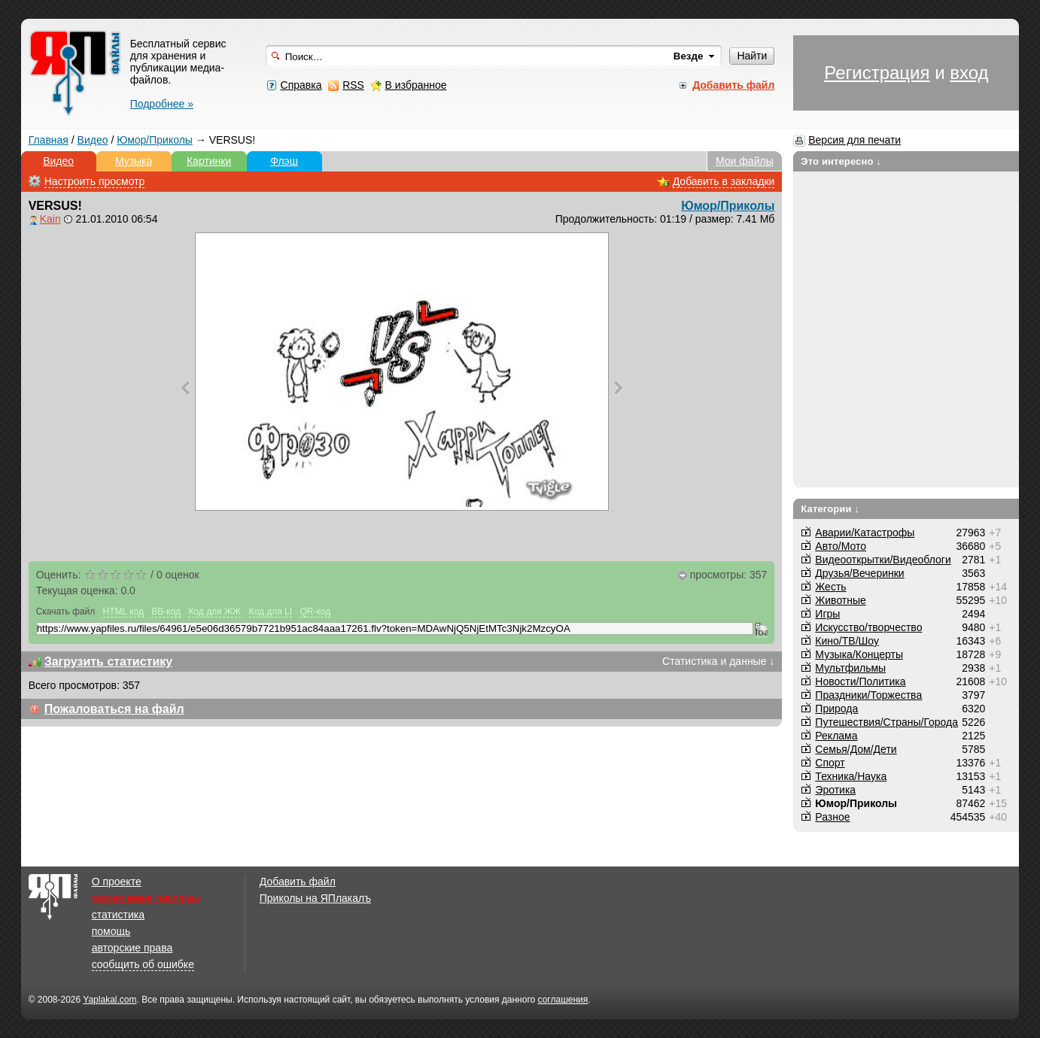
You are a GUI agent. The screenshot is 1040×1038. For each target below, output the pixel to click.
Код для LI (271, 611)
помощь (111, 931)
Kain (50, 219)
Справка (301, 85)
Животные (840, 600)
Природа (836, 709)
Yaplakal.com (109, 999)
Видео (93, 140)
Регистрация (876, 72)
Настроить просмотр (94, 181)
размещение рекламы (145, 898)
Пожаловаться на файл (114, 709)
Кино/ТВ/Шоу (847, 641)
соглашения (563, 999)
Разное (832, 817)
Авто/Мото (840, 546)
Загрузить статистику (108, 661)
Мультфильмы (850, 668)
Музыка (134, 161)
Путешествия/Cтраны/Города (886, 722)
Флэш (284, 161)
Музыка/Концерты (859, 654)
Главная (48, 140)
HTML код (123, 611)
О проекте (116, 882)
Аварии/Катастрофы (864, 533)
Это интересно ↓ (841, 161)
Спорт (829, 763)
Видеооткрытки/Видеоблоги (882, 560)
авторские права (132, 948)
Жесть (830, 587)
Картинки (209, 161)
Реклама (836, 736)
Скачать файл (66, 611)
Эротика (835, 790)
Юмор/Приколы (155, 140)
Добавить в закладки (724, 181)
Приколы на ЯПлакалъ (315, 898)
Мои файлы (745, 161)
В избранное (416, 85)
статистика (118, 915)
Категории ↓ (830, 508)
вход (969, 72)
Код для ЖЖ (214, 611)
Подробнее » (161, 104)
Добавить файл (298, 882)
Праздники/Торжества (868, 695)
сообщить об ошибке (143, 964)
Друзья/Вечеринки (859, 573)
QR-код (315, 611)
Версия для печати (854, 140)
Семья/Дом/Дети (855, 749)
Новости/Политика (860, 681)
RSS (353, 85)
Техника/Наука (850, 776)
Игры (827, 614)
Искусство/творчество (868, 627)
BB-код (166, 611)
